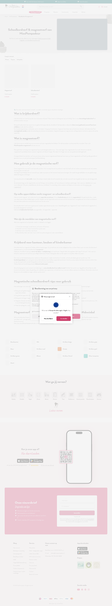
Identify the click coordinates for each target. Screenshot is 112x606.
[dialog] (56, 303)
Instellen (49, 312)
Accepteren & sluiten (68, 316)
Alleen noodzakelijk (43, 316)
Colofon (43, 312)
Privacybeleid (36, 312)
